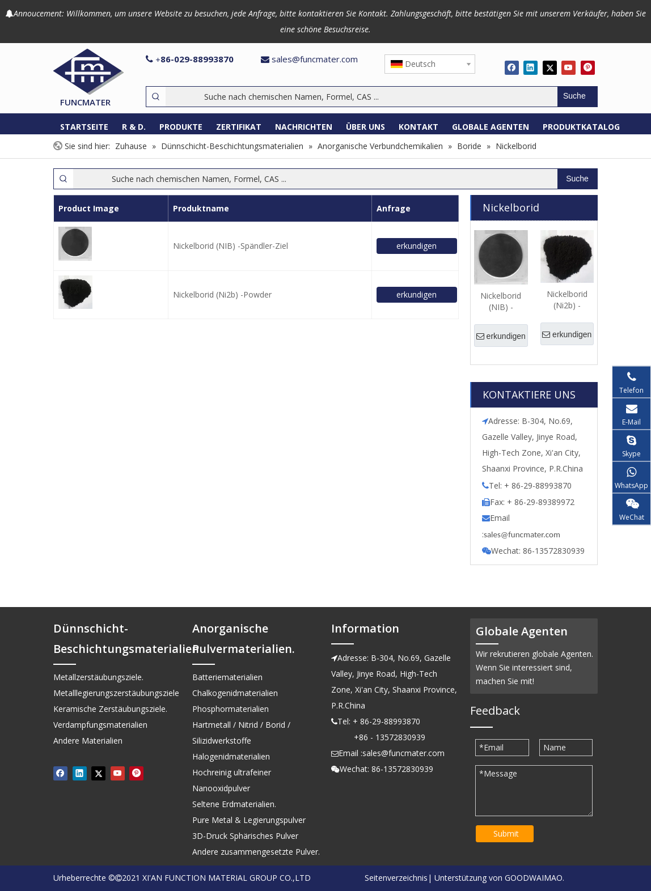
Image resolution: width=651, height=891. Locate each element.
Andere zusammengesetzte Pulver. (256, 851)
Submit (506, 833)
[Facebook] (512, 67)
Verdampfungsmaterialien (100, 724)
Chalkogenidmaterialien (235, 693)
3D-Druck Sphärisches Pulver (245, 835)
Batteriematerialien (227, 677)
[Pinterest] (588, 67)
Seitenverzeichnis (396, 877)
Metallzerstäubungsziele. (98, 677)
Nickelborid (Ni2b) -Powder (222, 294)
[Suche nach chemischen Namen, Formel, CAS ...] (361, 97)
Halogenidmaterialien (231, 756)
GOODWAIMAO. (534, 877)
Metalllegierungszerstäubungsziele (116, 693)
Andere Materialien (87, 740)
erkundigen (416, 245)
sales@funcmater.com (315, 59)
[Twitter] (550, 67)
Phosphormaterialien (230, 708)
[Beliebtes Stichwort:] (577, 97)
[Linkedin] (530, 67)
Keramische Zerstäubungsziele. (110, 708)
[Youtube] (568, 67)
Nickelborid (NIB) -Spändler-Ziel (230, 245)
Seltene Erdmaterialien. (234, 804)
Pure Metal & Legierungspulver (249, 819)
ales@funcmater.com (523, 534)
